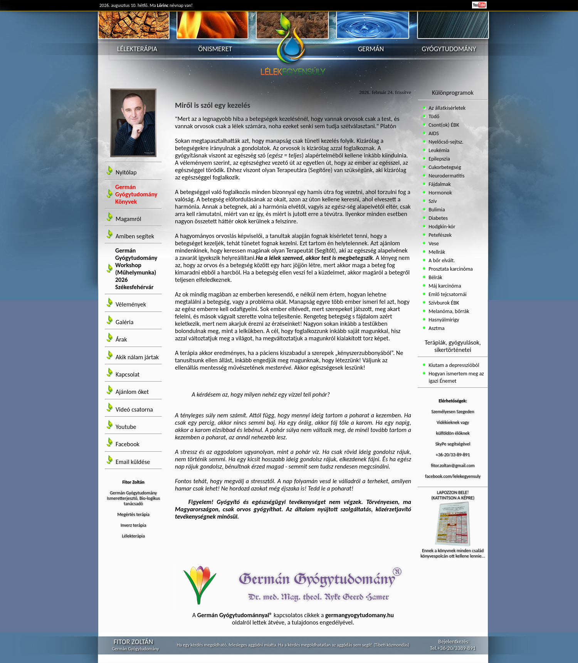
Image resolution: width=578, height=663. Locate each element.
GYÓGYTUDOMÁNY (449, 49)
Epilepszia (438, 159)
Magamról (128, 219)
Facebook (127, 444)
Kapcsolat (127, 374)
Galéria (124, 322)
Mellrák (436, 252)
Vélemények (131, 304)
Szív (432, 201)
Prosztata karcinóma (450, 269)
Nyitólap (126, 172)
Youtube (126, 426)
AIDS (433, 133)
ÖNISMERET (215, 49)
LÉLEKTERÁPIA (137, 49)
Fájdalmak (439, 184)
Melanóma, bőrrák (448, 311)
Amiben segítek (135, 236)
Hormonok (439, 192)
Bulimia (436, 209)
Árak (121, 339)
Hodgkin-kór (441, 226)
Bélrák (434, 277)
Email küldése (133, 461)
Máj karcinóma (444, 286)
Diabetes (437, 218)
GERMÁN (371, 49)
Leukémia (438, 150)
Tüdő (433, 116)
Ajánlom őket (132, 392)
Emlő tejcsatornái (447, 294)
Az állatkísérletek (446, 108)
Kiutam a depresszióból (453, 365)
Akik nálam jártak (137, 357)
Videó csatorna (134, 409)
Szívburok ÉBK (443, 303)
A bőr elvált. (441, 260)
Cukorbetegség (444, 167)
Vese (433, 243)
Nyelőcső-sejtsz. (445, 142)
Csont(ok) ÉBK (443, 125)
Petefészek (439, 235)
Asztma (436, 328)
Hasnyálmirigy (443, 319)
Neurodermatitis (446, 175)
